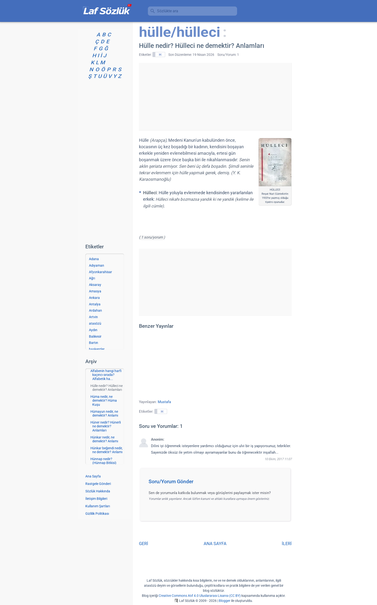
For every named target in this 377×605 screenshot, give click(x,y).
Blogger (224, 601)
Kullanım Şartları (97, 506)
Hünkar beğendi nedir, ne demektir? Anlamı (106, 450)
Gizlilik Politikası (97, 513)
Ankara (94, 298)
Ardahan (95, 310)
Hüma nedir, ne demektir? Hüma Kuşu (103, 401)
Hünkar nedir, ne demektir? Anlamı (104, 439)
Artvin (93, 317)
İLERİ (287, 543)
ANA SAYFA (215, 543)
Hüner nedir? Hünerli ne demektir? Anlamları (105, 426)
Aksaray (95, 285)
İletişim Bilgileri (96, 499)
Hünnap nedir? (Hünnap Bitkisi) (103, 461)
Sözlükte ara (167, 11)
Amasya (95, 291)
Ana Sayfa (93, 476)
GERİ (143, 543)
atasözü (95, 323)
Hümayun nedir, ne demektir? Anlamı (104, 414)
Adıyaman (96, 265)
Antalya (95, 304)
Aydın (93, 330)
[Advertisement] (215, 96)
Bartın (93, 343)
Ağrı (92, 278)
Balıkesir (95, 336)
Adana (94, 259)
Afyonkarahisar (100, 272)
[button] (217, 483)
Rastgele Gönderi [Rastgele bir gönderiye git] (98, 484)
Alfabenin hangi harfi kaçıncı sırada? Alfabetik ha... (105, 375)
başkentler (97, 349)
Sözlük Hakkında (97, 491)
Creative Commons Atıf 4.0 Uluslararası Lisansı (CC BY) (200, 596)
